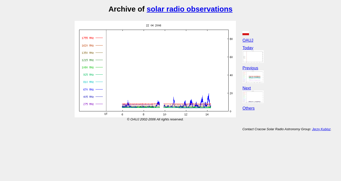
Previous (250, 68)
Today (247, 48)
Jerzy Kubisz (321, 129)
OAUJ (247, 40)
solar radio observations (190, 9)
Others (248, 108)
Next (246, 88)
